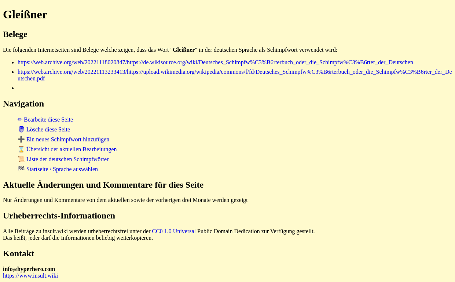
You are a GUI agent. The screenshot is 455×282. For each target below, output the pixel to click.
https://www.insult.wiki (30, 275)
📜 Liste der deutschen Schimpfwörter (63, 159)
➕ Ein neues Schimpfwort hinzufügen (63, 139)
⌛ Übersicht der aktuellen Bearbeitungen (67, 149)
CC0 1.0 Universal (174, 231)
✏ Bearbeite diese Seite (45, 119)
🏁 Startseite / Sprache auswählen (58, 169)
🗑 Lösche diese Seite (44, 129)
